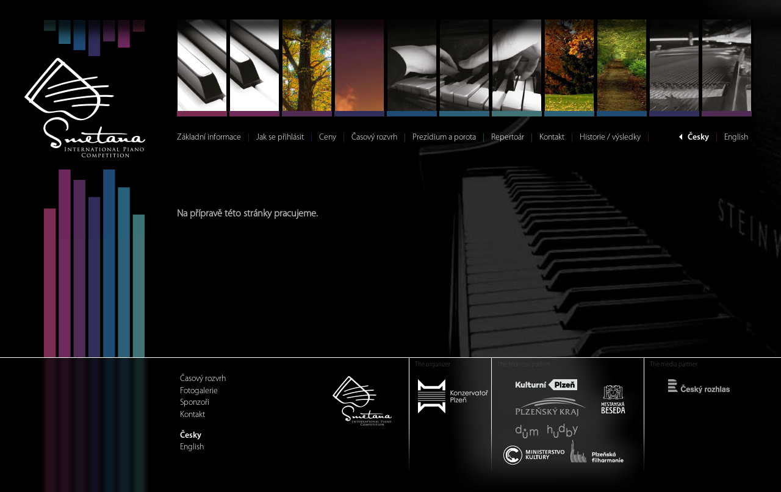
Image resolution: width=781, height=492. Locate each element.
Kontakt (551, 137)
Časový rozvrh (374, 137)
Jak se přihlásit (280, 137)
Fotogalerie (199, 391)
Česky (698, 137)
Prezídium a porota (444, 137)
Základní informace (209, 137)
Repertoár (507, 137)
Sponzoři (194, 403)
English (736, 137)
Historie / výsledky (610, 137)
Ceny (327, 137)
